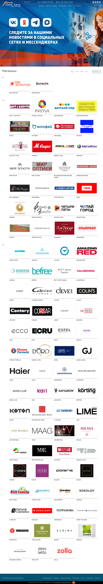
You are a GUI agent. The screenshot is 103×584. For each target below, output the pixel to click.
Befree (34, 280)
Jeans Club (13, 400)
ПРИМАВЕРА (35, 197)
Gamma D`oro (36, 360)
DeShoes (79, 320)
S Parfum (12, 520)
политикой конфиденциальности (63, 582)
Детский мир (58, 115)
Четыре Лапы (58, 217)
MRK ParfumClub (37, 460)
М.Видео (34, 155)
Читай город (80, 217)
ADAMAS (34, 260)
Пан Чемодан (14, 197)
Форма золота (37, 217)
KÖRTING (79, 400)
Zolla (56, 560)
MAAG (33, 440)
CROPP (56, 320)
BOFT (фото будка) (60, 280)
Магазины (41, 6)
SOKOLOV (79, 500)
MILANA (78, 440)
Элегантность (37, 237)
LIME (77, 420)
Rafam (78, 480)
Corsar (34, 320)
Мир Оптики (36, 175)
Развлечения (62, 6)
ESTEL (56, 340)
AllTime (56, 260)
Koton (11, 420)
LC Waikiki (57, 420)
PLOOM (34, 480)
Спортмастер (58, 197)
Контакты (97, 578)
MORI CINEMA (13, 460)
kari (33, 400)
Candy (11, 300)
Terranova (58, 520)
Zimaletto (35, 560)
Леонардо (57, 135)
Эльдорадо (80, 237)
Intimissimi (79, 380)
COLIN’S (78, 300)
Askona (12, 280)
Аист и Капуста (14, 115)
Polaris (56, 480)
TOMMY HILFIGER (81, 520)
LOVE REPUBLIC (14, 440)
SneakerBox (58, 500)
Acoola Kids (13, 260)
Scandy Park (36, 500)
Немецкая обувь (82, 175)
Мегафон (79, 155)
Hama (33, 380)
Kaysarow (57, 400)
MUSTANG (57, 460)
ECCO (11, 340)
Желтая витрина (82, 115)
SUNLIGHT (35, 520)
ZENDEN (78, 540)
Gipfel (56, 360)
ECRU (33, 340)
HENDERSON (58, 380)
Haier (11, 380)
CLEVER (56, 300)
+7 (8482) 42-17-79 (46, 2)
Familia (78, 340)
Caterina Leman (37, 300)
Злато (11, 135)
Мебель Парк (58, 155)
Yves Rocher (36, 540)
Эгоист (11, 237)
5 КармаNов (36, 93)
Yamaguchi (13, 540)
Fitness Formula (15, 360)
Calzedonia (80, 280)
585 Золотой (13, 93)
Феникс (12, 217)
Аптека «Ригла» (37, 115)
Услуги (70, 6)
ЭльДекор (57, 237)
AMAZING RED (80, 260)
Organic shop (81, 460)
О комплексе (77, 6)
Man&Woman (58, 440)
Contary (12, 320)
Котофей (35, 135)
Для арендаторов (47, 578)
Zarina (56, 540)
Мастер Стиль (14, 155)
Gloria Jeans (80, 360)
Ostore (11, 480)
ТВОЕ (78, 197)
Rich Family (13, 500)
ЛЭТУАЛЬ (79, 135)
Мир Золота (13, 175)
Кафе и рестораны (51, 6)
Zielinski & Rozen (15, 560)
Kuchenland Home (38, 420)
